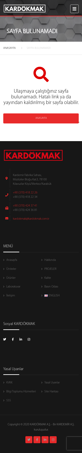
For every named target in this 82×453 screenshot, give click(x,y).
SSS (8, 400)
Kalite (47, 278)
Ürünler (11, 278)
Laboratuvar (13, 286)
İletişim (10, 295)
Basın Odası (51, 286)
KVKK (9, 382)
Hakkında (50, 260)
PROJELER (50, 269)
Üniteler (11, 269)
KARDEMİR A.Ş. (65, 424)
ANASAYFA (9, 48)
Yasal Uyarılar (52, 382)
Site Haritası (51, 391)
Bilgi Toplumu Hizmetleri (21, 391)
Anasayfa (11, 260)
